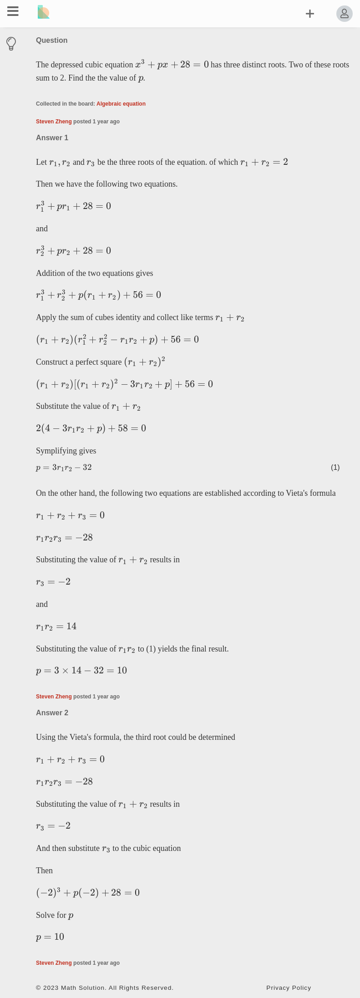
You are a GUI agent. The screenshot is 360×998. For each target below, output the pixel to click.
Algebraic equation (121, 104)
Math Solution (83, 987)
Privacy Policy (288, 987)
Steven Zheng (54, 121)
